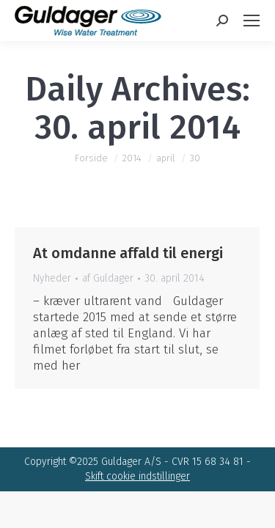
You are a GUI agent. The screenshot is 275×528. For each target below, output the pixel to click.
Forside (91, 158)
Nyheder (52, 278)
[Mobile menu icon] (251, 20)
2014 (132, 158)
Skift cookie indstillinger (137, 476)
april (165, 158)
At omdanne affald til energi (128, 253)
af (107, 278)
